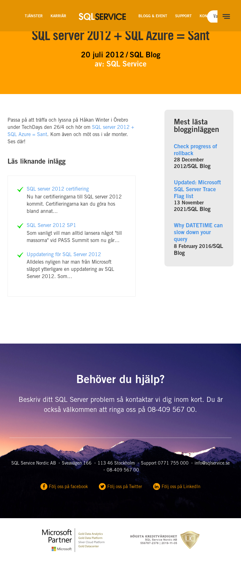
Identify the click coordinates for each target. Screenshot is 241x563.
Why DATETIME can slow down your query (198, 233)
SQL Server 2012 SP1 (51, 225)
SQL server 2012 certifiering (58, 189)
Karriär (58, 16)
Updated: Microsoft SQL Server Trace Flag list (197, 190)
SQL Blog (199, 167)
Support (183, 16)
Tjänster (34, 16)
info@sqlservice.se (212, 463)
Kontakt (208, 16)
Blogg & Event (152, 16)
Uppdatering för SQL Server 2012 (64, 254)
